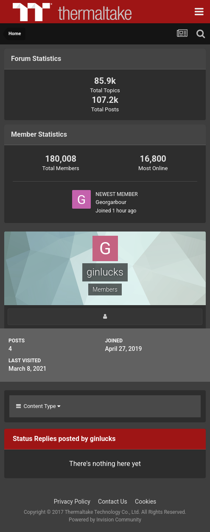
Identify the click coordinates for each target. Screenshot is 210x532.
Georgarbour (110, 202)
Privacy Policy (72, 501)
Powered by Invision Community (105, 520)
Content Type (38, 406)
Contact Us (112, 501)
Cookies (145, 501)
